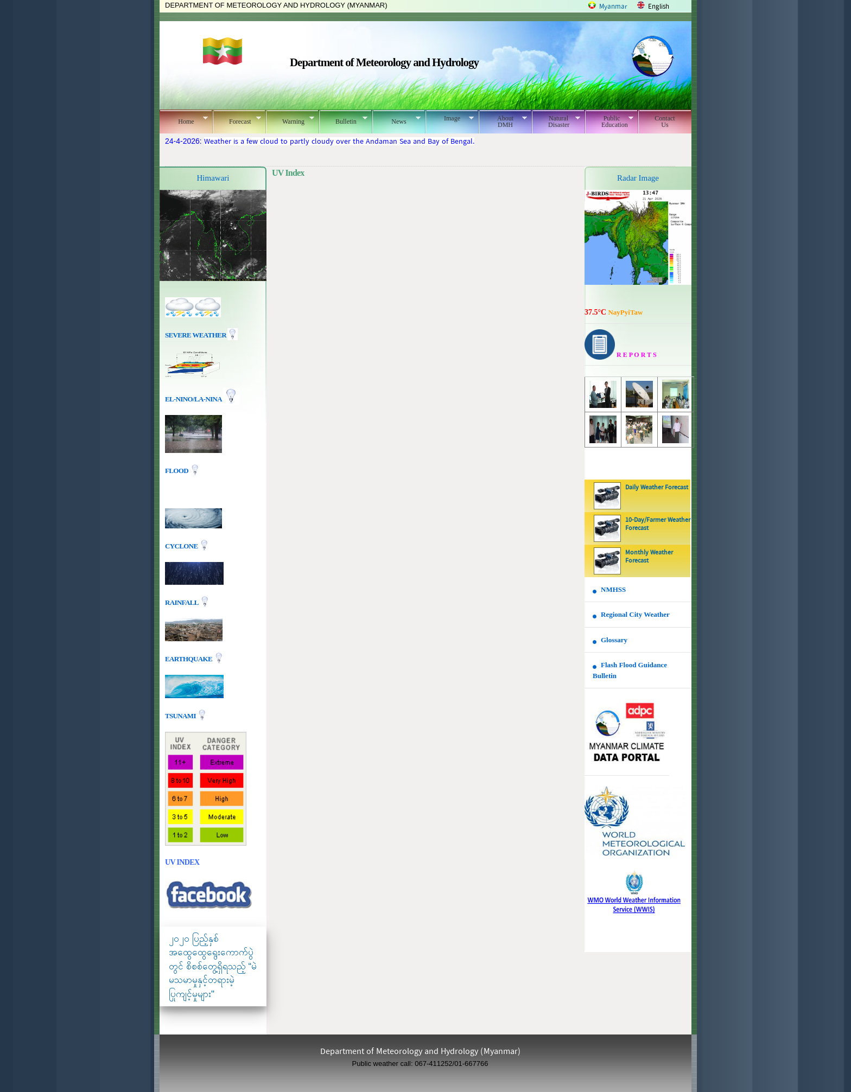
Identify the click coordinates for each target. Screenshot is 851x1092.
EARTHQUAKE (189, 658)
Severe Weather (201, 335)
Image (450, 118)
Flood (177, 471)
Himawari (213, 178)
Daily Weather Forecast (656, 487)
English (658, 6)
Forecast (237, 119)
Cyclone (182, 545)
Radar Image (638, 178)
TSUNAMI (181, 715)
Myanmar (613, 6)
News (396, 119)
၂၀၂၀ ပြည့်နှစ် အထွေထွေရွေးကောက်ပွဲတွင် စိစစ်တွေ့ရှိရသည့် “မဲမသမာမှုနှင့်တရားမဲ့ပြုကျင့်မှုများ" (213, 966)
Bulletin (343, 119)
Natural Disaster (556, 121)
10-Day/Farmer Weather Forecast (657, 524)
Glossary (614, 640)
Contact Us (665, 121)
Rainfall (182, 602)
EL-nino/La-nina (193, 399)
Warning (290, 119)
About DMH (503, 121)
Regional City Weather (635, 614)
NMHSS (613, 589)
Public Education (609, 121)
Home (184, 119)
